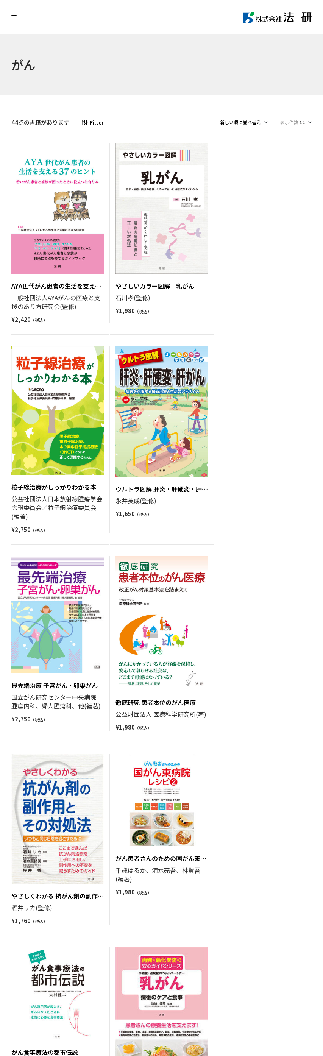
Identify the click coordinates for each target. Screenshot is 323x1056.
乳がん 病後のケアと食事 (47, 884)
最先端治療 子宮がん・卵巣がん (158, 480)
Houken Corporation (271, 995)
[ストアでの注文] (244, 122)
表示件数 (289, 122)
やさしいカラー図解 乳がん (154, 285)
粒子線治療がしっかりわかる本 (261, 282)
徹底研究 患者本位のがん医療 (259, 497)
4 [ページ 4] (168, 953)
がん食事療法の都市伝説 (252, 653)
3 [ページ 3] (156, 953)
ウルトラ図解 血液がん (148, 846)
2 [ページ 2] (145, 953)
